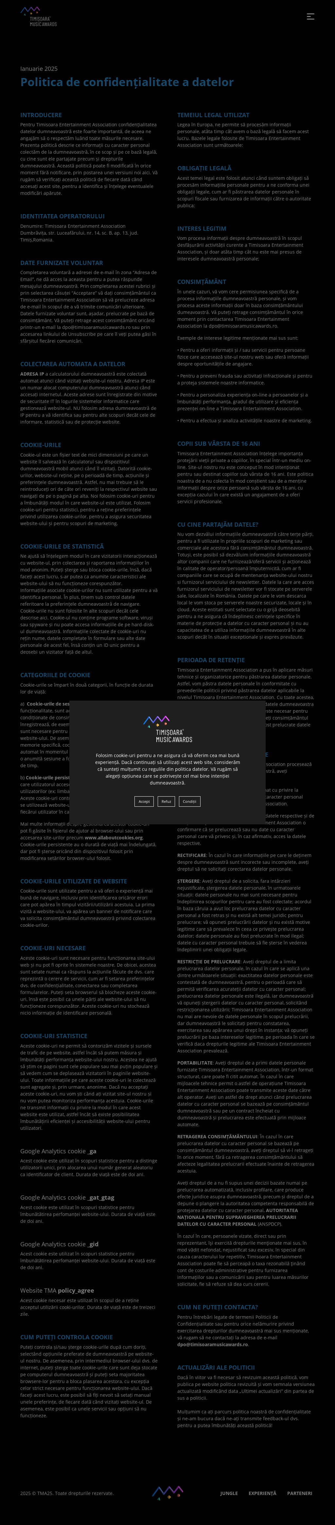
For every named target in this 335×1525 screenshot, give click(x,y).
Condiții (189, 801)
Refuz (166, 801)
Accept (144, 801)
